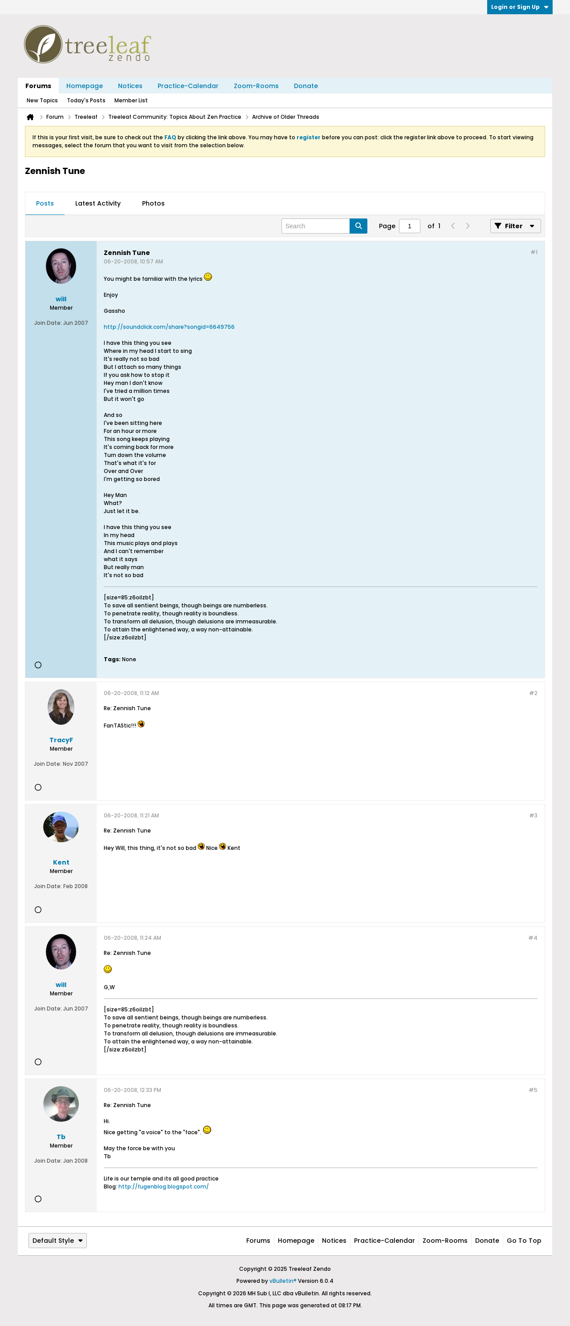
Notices (130, 85)
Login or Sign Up (520, 7)
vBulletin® (283, 1281)
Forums (38, 85)
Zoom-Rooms (256, 85)
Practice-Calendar (188, 85)
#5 (533, 1090)
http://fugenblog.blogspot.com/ (163, 1186)
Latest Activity (98, 203)
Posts (45, 203)
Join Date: (48, 323)
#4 (532, 938)
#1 (533, 252)
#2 (533, 693)
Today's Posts (86, 100)
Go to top (524, 1240)
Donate (306, 85)
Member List (131, 100)
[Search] (324, 226)
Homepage (84, 85)
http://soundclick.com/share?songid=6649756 (169, 327)
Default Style (58, 1240)
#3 (533, 815)
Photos (153, 203)
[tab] (45, 203)
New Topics (42, 100)
